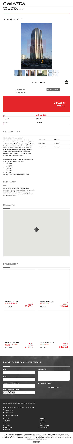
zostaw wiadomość (53, 89)
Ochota (42, 424)
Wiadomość (42, 369)
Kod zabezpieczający (11, 390)
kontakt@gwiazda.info (12, 415)
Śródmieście (8, 427)
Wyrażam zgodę (45, 383)
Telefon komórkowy (11, 383)
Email (5, 376)
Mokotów (42, 422)
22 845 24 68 (20, 93)
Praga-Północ (44, 427)
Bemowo (42, 418)
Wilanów (7, 422)
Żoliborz (7, 429)
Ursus (7, 418)
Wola (6, 424)
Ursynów (7, 420)
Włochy (7, 425)
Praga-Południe (44, 425)
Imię (4, 369)
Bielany (42, 420)
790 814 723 (20, 90)
